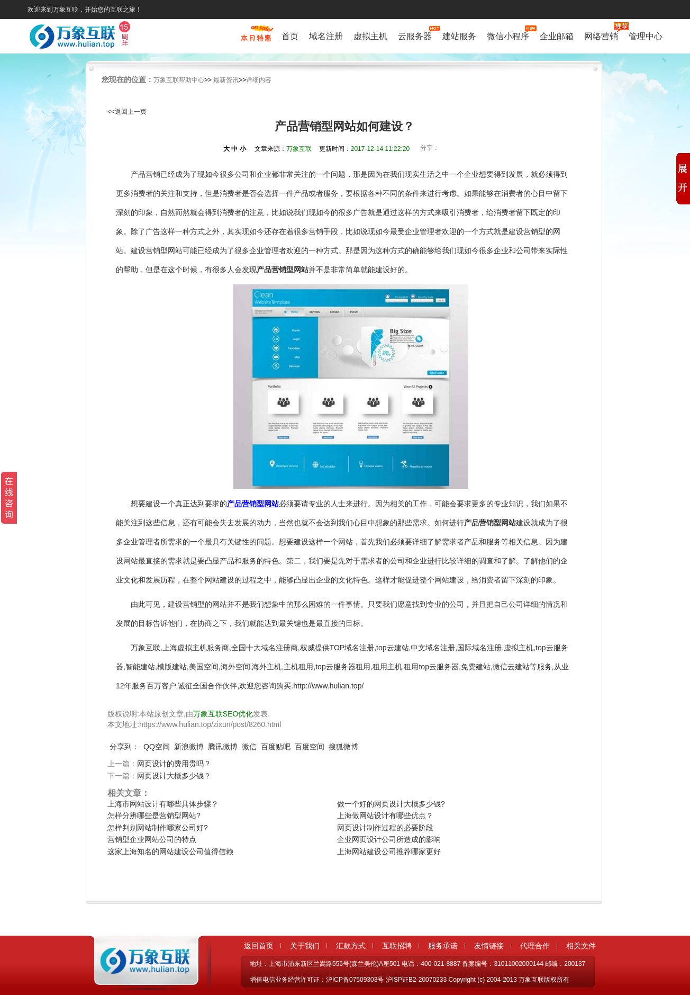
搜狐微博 (343, 746)
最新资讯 (226, 80)
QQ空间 (156, 746)
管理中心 (645, 36)
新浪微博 (189, 746)
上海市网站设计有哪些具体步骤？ (163, 804)
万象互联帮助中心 (178, 80)
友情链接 (489, 946)
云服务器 (415, 35)
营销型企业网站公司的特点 (151, 839)
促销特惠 (256, 39)
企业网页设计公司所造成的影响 (389, 839)
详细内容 (258, 80)
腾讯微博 (223, 746)
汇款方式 (351, 946)
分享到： (124, 746)
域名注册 (326, 36)
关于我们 (305, 946)
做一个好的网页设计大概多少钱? (391, 804)
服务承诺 (443, 946)
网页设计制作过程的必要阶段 (385, 827)
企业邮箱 (557, 36)
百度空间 (309, 746)
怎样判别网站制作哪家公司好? (157, 827)
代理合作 (535, 946)
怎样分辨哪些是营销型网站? (154, 815)
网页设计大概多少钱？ (174, 776)
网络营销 (601, 35)
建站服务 (459, 36)
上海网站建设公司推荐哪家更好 (389, 851)
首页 (290, 36)
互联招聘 (397, 946)
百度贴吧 (275, 746)
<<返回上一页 (127, 111)
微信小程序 (508, 35)
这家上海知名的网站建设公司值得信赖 (170, 851)
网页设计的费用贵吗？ (174, 763)
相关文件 (581, 946)
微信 (249, 746)
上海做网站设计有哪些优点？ (385, 815)
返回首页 (259, 946)
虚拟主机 (370, 36)
